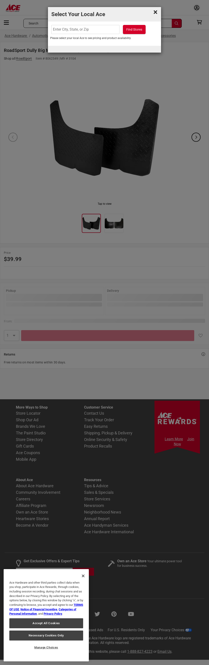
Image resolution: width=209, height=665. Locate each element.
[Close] (83, 576)
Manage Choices (46, 647)
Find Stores (134, 29)
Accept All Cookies (46, 623)
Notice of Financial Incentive (38, 609)
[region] (46, 615)
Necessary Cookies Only (46, 635)
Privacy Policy (53, 613)
